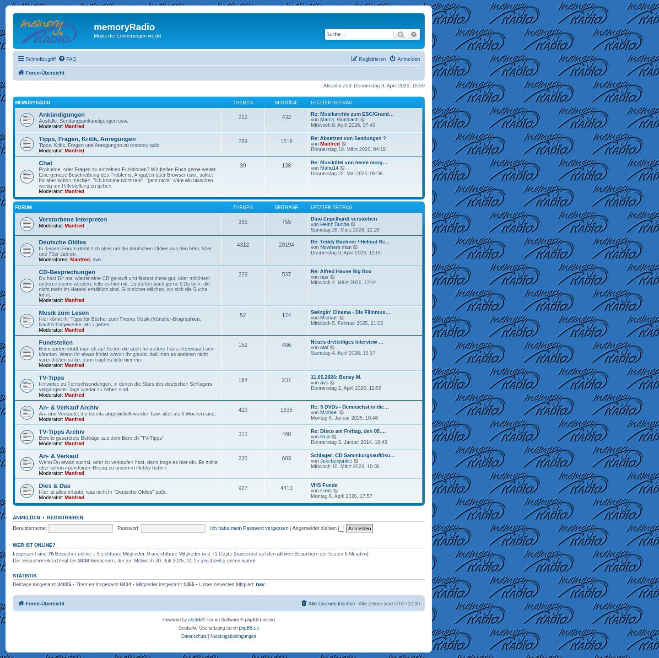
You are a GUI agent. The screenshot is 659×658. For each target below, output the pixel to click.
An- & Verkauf (58, 456)
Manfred (74, 126)
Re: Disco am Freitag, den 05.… (348, 431)
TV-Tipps (51, 377)
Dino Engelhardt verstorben (344, 218)
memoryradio (32, 102)
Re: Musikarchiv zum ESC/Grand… (352, 114)
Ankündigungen (62, 114)
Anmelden (26, 517)
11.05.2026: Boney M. (336, 377)
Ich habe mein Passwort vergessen (249, 528)
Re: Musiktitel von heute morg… (349, 162)
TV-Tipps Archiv (62, 431)
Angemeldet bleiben (318, 528)
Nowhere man (335, 247)
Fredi (326, 490)
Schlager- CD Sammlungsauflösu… (353, 455)
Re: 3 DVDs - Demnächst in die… (350, 407)
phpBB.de (249, 628)
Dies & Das (54, 485)
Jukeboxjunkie (336, 461)
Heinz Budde (334, 224)
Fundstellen (56, 342)
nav (324, 277)
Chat (45, 163)
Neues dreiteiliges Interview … (347, 342)
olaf (324, 347)
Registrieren (65, 517)
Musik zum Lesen (64, 312)
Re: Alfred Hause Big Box (341, 271)
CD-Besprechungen (67, 272)
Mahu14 (329, 168)
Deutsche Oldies (62, 242)
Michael (329, 317)
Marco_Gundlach (339, 119)
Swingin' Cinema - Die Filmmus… (350, 312)
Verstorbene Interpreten (73, 219)
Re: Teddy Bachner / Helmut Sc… (350, 241)
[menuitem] (67, 59)
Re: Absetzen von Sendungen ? (348, 138)
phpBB (195, 619)
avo (96, 259)
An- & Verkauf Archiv (69, 407)
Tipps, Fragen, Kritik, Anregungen (87, 138)
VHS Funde (324, 485)
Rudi (325, 436)
